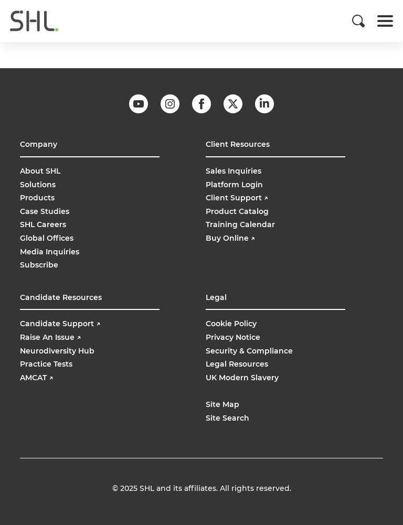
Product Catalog (237, 211)
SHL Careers (43, 224)
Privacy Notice (233, 337)
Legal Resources (237, 364)
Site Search (227, 418)
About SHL (40, 171)
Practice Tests (46, 364)
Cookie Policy (231, 323)
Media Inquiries (49, 251)
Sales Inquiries (233, 171)
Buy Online (231, 238)
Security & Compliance (249, 351)
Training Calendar (240, 224)
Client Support (237, 197)
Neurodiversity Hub (57, 351)
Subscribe (39, 265)
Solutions (38, 184)
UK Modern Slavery (242, 377)
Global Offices (46, 238)
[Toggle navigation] (385, 21)
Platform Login (234, 184)
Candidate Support (60, 323)
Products (37, 197)
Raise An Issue (50, 337)
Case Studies (44, 211)
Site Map (222, 404)
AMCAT (36, 377)
